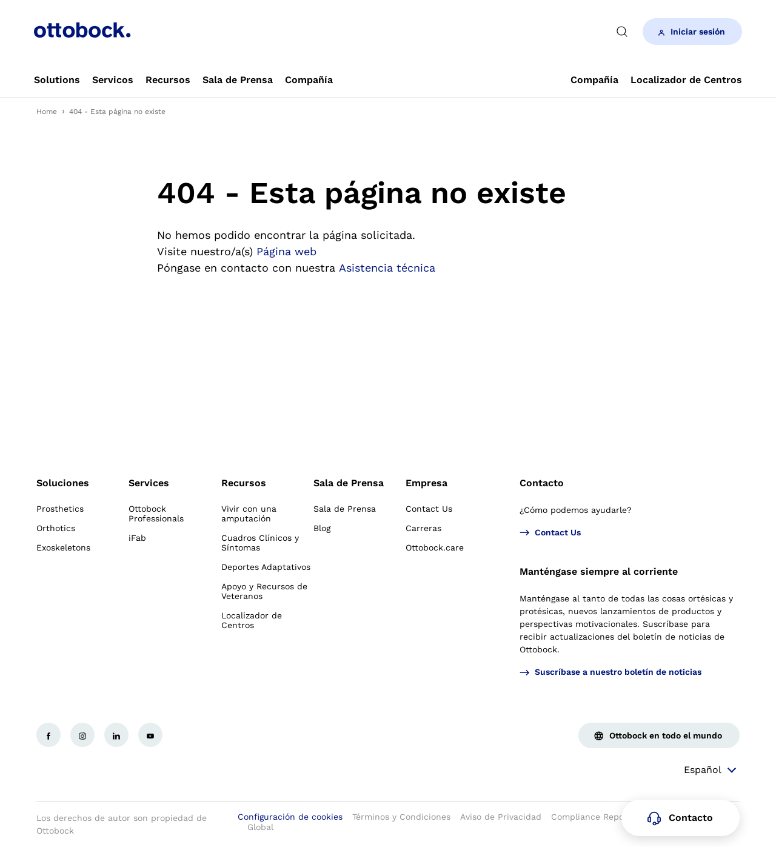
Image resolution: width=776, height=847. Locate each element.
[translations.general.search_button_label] (622, 31)
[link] (57, 80)
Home (46, 111)
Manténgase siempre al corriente (599, 571)
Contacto (542, 483)
